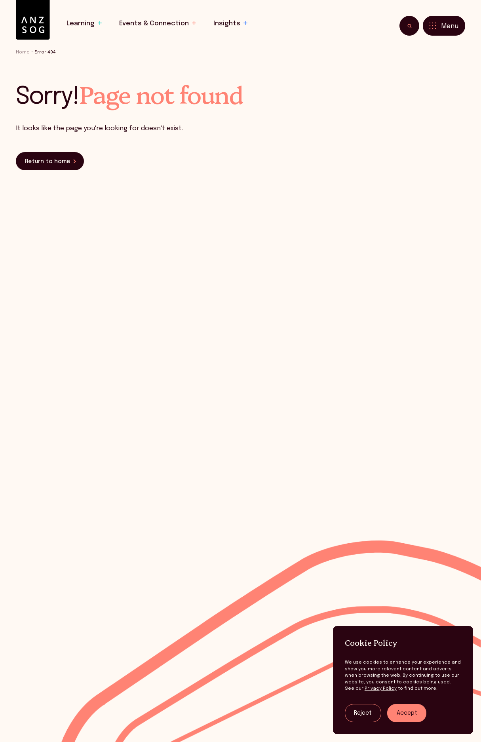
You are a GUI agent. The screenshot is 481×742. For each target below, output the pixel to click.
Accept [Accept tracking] (407, 713)
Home (23, 52)
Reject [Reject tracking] (363, 713)
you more (369, 669)
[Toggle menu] (444, 26)
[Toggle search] (409, 26)
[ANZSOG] (33, 20)
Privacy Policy (381, 688)
